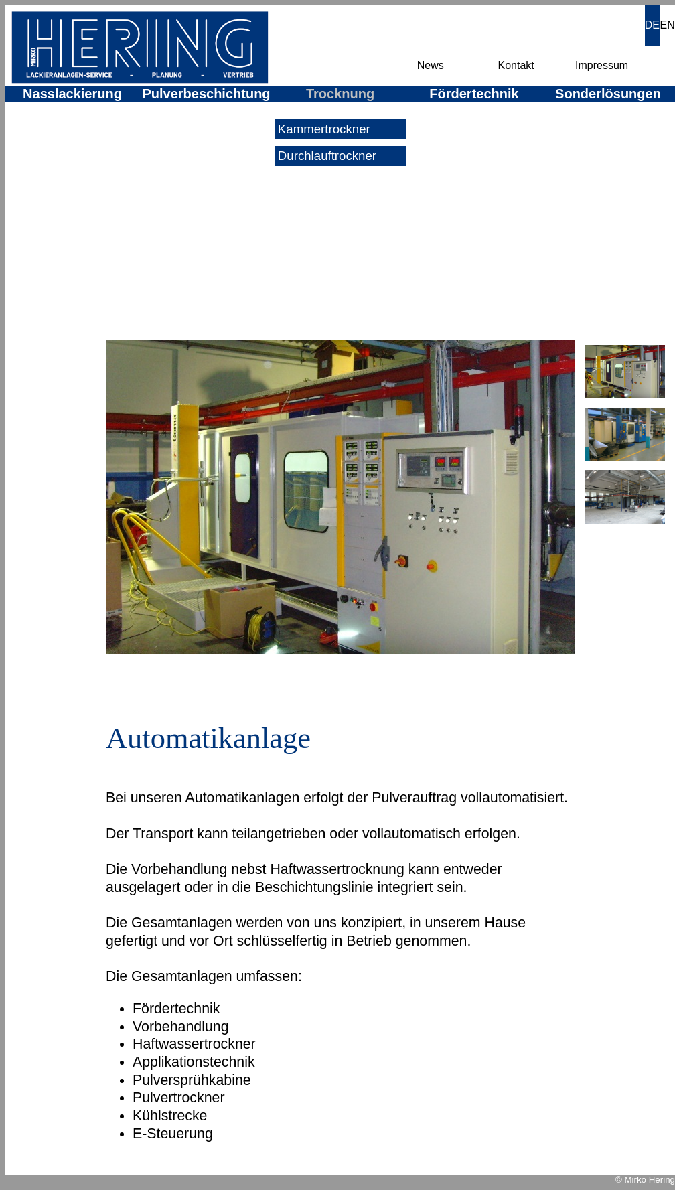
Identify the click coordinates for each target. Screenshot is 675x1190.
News (430, 65)
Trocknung (340, 93)
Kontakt (516, 65)
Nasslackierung (72, 93)
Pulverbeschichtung (206, 93)
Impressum (601, 65)
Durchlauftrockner (325, 156)
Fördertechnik (473, 93)
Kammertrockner (322, 129)
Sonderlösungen (608, 93)
